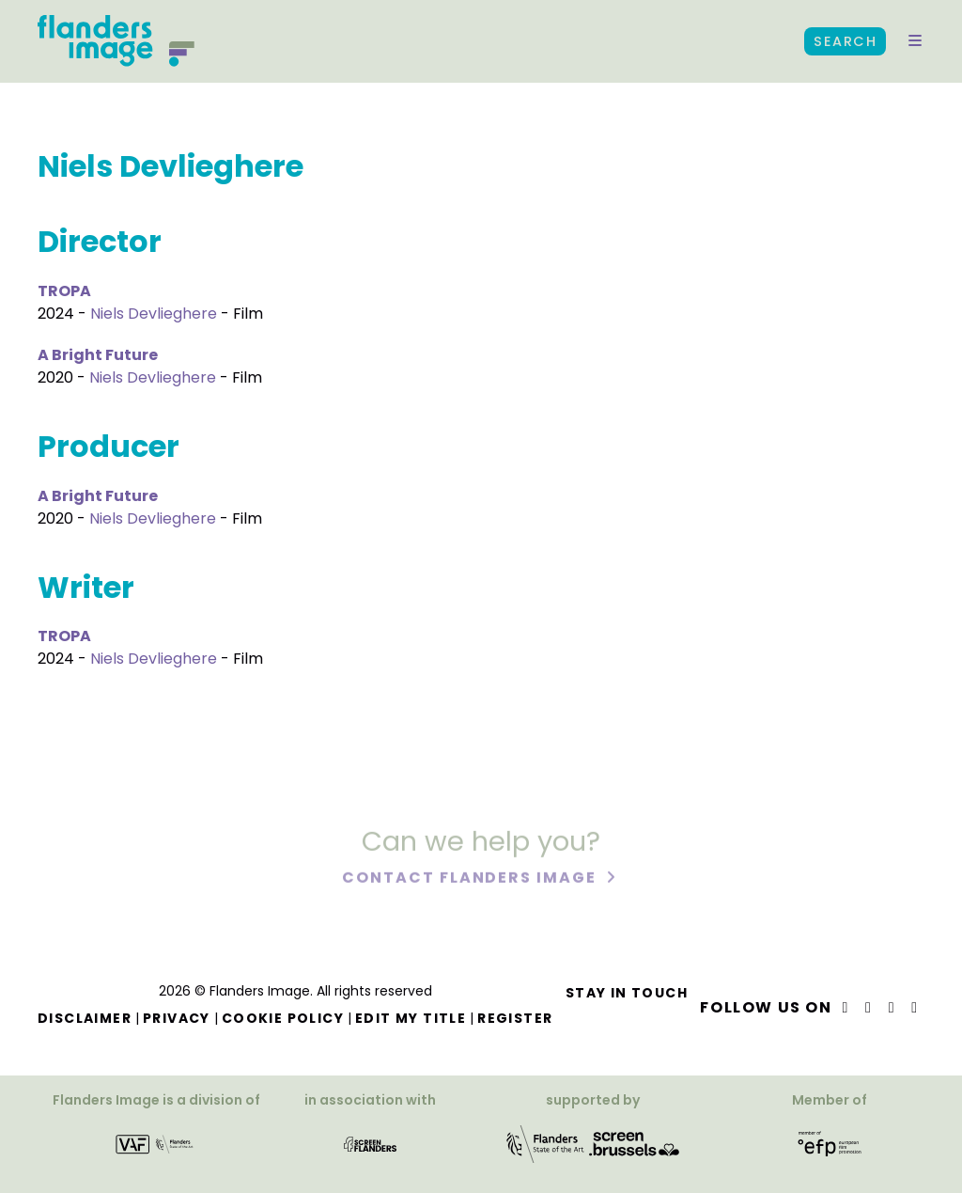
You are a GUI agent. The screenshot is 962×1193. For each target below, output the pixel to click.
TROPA (64, 291)
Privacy (176, 1018)
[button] (915, 41)
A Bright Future (98, 355)
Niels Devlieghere (153, 313)
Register (514, 1018)
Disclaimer (85, 1018)
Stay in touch (627, 992)
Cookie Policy (283, 1018)
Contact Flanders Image (471, 879)
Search (845, 41)
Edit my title (410, 1018)
